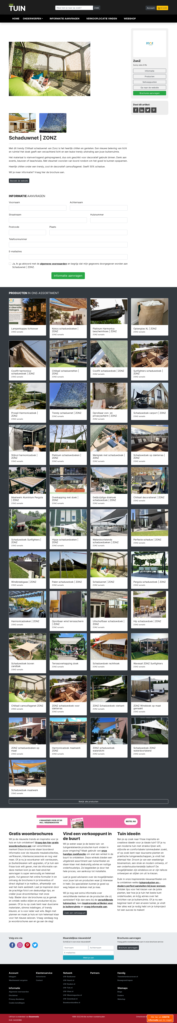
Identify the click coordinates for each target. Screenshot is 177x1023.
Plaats (52, 226)
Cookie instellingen (17, 1003)
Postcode (14, 226)
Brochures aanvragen (150, 93)
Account (151, 8)
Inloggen (12, 976)
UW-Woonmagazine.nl (72, 995)
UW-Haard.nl (68, 980)
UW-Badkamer (69, 976)
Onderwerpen (32, 18)
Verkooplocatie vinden (101, 18)
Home (15, 18)
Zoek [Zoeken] (96, 8)
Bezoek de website (19, 180)
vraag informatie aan (95, 906)
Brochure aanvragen (128, 947)
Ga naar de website (150, 87)
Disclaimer (13, 995)
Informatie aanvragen (64, 18)
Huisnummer (97, 214)
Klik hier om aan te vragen (160, 1018)
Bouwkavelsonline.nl (71, 1002)
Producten (149, 76)
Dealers (120, 995)
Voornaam (14, 202)
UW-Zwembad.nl (70, 999)
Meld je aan (88, 957)
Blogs (119, 992)
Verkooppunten (149, 82)
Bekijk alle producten (88, 801)
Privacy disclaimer (16, 999)
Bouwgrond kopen (125, 980)
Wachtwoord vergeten (18, 980)
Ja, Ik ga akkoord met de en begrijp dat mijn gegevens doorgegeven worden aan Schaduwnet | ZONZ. (70, 265)
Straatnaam (15, 214)
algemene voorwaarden (53, 263)
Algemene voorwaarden (19, 992)
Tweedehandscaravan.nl (127, 976)
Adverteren (41, 976)
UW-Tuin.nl (67, 988)
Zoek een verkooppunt (75, 913)
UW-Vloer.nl (68, 991)
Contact (39, 980)
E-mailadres (15, 251)
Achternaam (76, 202)
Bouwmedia (34, 1017)
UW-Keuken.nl (69, 984)
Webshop (130, 18)
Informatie (149, 71)
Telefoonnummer (18, 239)
